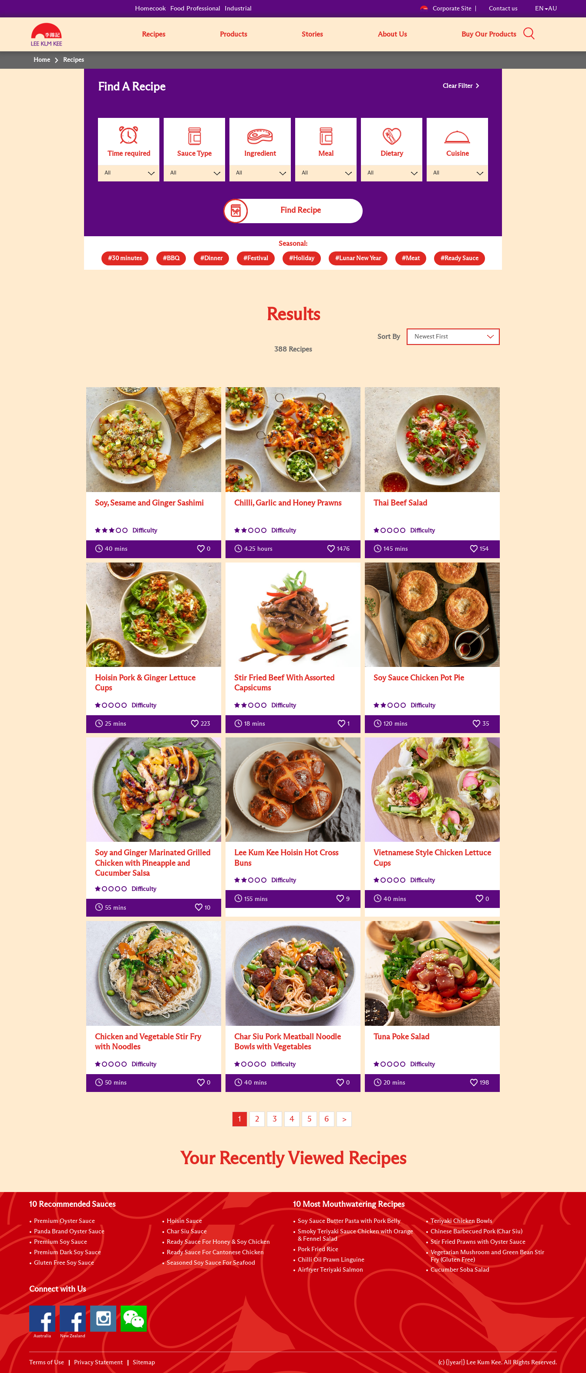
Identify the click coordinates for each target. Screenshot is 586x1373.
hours (253, 549)
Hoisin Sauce (184, 1221)
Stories (312, 34)
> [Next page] (344, 1119)
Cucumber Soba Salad (460, 1270)
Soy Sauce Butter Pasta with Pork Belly (349, 1221)
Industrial (238, 8)
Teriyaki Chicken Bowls (461, 1221)
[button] (560, 34)
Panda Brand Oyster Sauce (69, 1232)
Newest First (431, 337)
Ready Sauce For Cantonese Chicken (215, 1252)
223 (200, 723)
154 (479, 549)
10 (202, 907)
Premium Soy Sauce (60, 1242)
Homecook (150, 8)
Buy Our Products (488, 34)
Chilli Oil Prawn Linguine (331, 1260)
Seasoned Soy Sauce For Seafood (211, 1263)
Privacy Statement (98, 1363)
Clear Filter (458, 86)
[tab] (124, 258)
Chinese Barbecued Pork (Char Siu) (476, 1232)
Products (233, 34)
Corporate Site (445, 8)
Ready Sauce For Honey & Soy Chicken (218, 1242)
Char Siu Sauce (187, 1232)
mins (111, 549)
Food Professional (195, 8)
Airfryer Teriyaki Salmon (330, 1270)
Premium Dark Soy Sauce (67, 1252)
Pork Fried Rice (318, 1249)
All (107, 173)
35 (480, 723)
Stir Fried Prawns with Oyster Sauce (478, 1242)
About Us (392, 34)
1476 (338, 549)
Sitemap (144, 1363)
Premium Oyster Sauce (64, 1221)
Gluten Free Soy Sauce (64, 1263)
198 (479, 1082)
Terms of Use (46, 1363)
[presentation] (125, 256)
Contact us (503, 9)
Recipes (153, 34)
